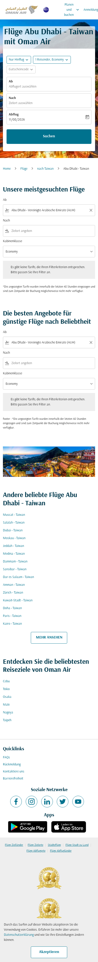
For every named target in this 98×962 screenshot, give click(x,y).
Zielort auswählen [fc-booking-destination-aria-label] (21, 103)
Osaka (7, 697)
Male (6, 705)
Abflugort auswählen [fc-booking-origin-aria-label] (22, 86)
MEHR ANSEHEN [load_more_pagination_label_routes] (49, 637)
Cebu (6, 681)
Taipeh (7, 720)
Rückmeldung (12, 764)
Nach (12, 98)
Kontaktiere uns (13, 771)
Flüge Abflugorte (35, 850)
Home (7, 169)
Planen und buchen (73, 9)
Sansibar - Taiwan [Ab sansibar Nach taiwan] (14, 569)
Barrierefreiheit (13, 778)
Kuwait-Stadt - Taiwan (18, 600)
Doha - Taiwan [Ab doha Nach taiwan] (12, 608)
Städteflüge (54, 845)
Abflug (13, 114)
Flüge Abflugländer (61, 850)
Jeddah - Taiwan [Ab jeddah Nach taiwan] (13, 546)
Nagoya (8, 712)
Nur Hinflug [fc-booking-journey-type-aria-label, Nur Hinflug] (16, 59)
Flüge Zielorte (35, 845)
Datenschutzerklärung (19, 935)
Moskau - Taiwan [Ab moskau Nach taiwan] (14, 538)
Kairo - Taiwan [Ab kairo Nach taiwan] (12, 624)
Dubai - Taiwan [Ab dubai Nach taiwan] (13, 530)
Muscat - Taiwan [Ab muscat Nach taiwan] (14, 515)
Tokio (6, 689)
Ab (11, 81)
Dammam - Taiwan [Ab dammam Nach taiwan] (15, 561)
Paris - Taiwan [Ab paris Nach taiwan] (12, 616)
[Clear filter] (91, 210)
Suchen (49, 136)
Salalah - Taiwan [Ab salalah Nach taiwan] (13, 523)
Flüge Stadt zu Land (77, 845)
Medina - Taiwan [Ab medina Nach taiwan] (14, 554)
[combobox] (49, 210)
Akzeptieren (49, 952)
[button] (52, 60)
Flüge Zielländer (14, 845)
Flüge (23, 169)
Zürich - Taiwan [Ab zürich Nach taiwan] (13, 593)
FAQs (6, 757)
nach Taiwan (45, 169)
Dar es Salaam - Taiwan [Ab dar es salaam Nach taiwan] (18, 577)
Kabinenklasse (12, 241)
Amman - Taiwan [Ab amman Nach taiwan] (14, 585)
